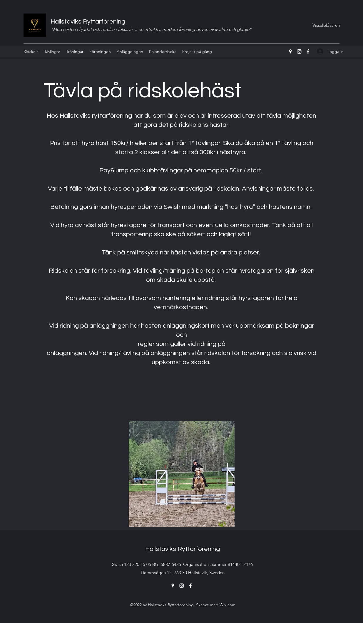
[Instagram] (299, 51)
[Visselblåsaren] (326, 25)
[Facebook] (308, 51)
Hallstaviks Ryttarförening (88, 21)
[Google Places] (290, 51)
